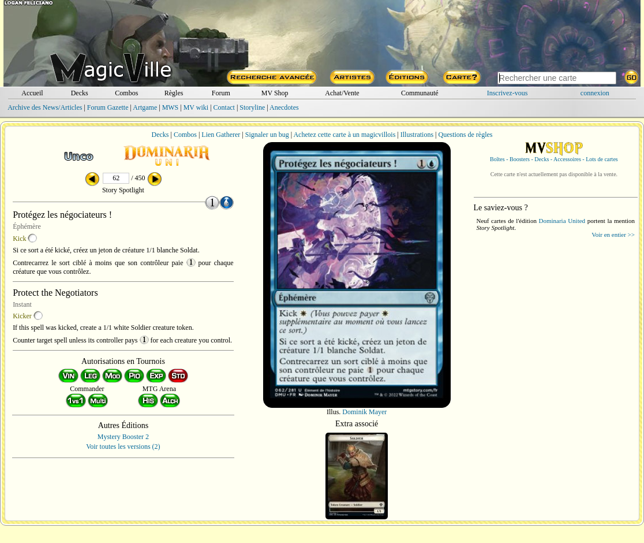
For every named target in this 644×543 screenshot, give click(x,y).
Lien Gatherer (220, 135)
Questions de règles (466, 135)
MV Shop (275, 93)
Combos (126, 93)
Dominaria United (562, 220)
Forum (221, 93)
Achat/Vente (342, 93)
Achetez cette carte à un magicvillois (344, 135)
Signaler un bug (267, 135)
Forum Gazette (108, 107)
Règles (174, 93)
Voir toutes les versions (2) (123, 446)
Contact (224, 107)
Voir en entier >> (613, 234)
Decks (79, 93)
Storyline (252, 107)
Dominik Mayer (364, 412)
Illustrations (416, 135)
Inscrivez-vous (507, 93)
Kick (19, 239)
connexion (595, 93)
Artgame (145, 107)
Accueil (32, 93)
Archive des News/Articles (45, 107)
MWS (170, 107)
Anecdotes (284, 107)
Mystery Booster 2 (123, 437)
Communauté (420, 93)
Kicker (22, 316)
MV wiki (196, 107)
